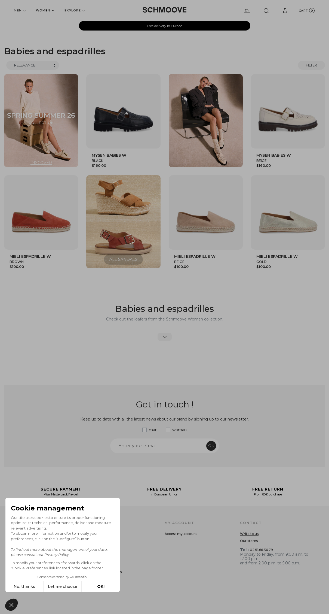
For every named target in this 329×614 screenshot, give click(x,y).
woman (179, 429)
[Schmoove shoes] (165, 10)
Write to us (249, 534)
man (153, 429)
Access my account (181, 534)
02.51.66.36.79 (261, 550)
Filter (311, 65)
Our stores (249, 541)
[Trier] (32, 65)
